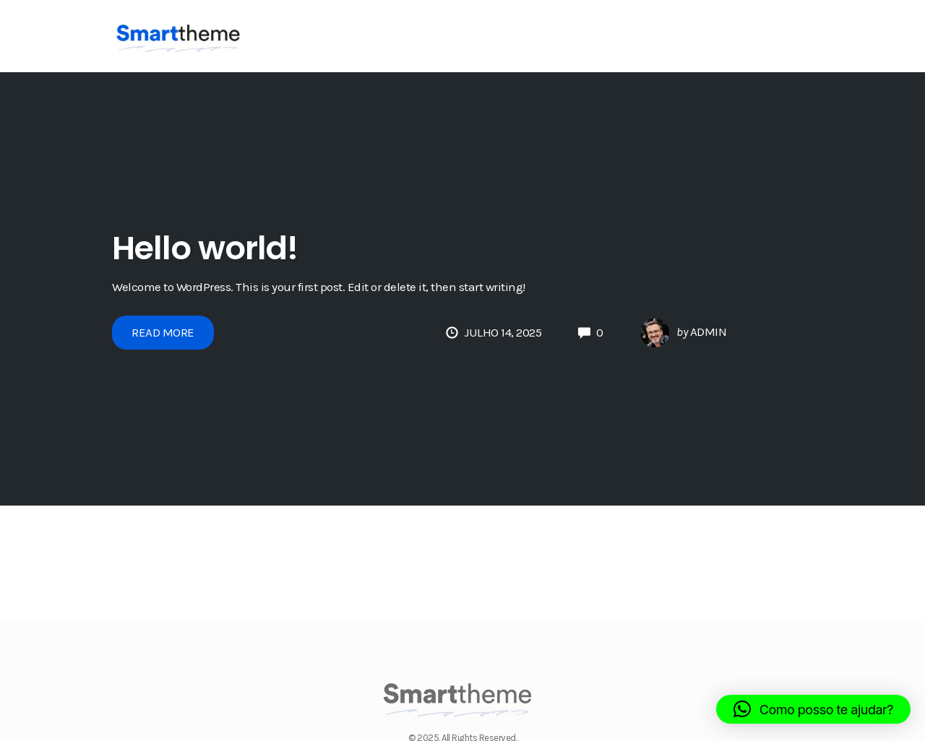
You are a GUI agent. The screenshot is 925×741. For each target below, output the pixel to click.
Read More (163, 332)
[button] (813, 709)
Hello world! (205, 248)
